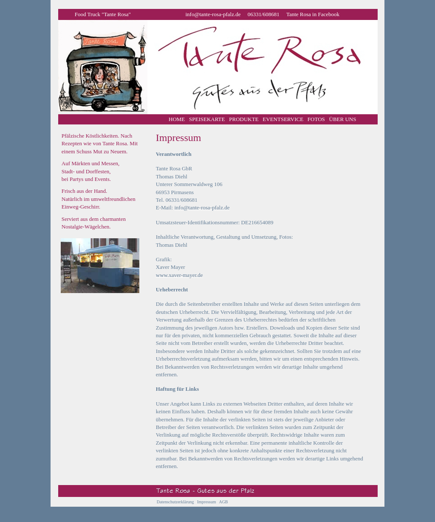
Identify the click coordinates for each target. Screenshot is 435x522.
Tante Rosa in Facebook (312, 14)
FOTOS (316, 119)
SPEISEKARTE (207, 119)
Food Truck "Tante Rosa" (103, 14)
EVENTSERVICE (283, 119)
